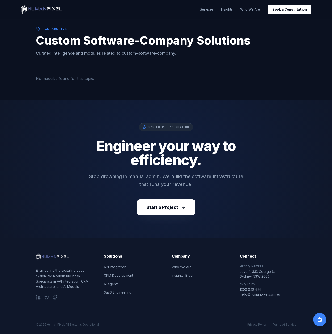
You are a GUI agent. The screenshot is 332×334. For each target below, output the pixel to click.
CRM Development (118, 275)
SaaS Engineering (117, 292)
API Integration (115, 267)
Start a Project (166, 207)
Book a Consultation (289, 9)
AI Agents (111, 284)
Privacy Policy (257, 324)
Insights (227, 9)
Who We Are (250, 9)
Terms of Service (284, 324)
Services (207, 9)
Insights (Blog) (183, 275)
